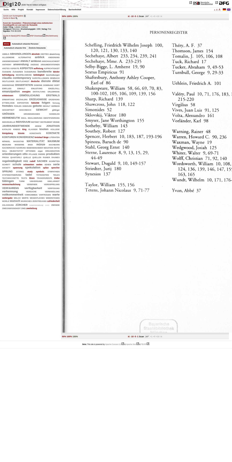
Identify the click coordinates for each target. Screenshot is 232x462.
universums (36, 181)
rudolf (32, 161)
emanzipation (11, 91)
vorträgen (45, 194)
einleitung (36, 88)
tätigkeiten (42, 174)
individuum (23, 121)
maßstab (18, 141)
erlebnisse (54, 91)
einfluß (6, 88)
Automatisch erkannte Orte (15, 48)
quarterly (16, 157)
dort (57, 84)
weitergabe (7, 198)
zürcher (22, 204)
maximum (54, 141)
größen (8, 113)
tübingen (8, 181)
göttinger (56, 110)
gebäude (27, 105)
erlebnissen (7, 95)
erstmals (53, 95)
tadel (29, 174)
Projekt (21, 10)
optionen (30, 150)
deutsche (35, 81)
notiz (57, 147)
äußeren (18, 71)
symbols (40, 171)
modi (30, 144)
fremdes (7, 105)
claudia (7, 77)
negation (48, 147)
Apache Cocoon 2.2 (113, 344)
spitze (46, 168)
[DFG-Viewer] (21, 36)
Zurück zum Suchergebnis (13, 16)
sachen (42, 161)
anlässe (36, 61)
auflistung (38, 68)
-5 (135, 16)
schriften (54, 160)
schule (16, 164)
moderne (19, 144)
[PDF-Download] (36, 36)
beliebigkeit (38, 75)
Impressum (40, 10)
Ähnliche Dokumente (37, 48)
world (5, 200)
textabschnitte (10, 177)
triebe (57, 178)
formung (56, 103)
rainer (46, 157)
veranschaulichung (11, 184)
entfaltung (39, 91)
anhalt (25, 61)
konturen (9, 137)
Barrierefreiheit (75, 10)
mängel (6, 141)
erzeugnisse (38, 99)
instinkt (35, 121)
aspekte (14, 68)
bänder (56, 72)
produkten (53, 153)
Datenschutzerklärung (57, 10)
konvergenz (25, 137)
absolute (36, 54)
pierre (41, 153)
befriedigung (8, 75)
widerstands (53, 197)
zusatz (47, 205)
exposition (22, 102)
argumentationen (50, 64)
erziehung (54, 99)
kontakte (53, 133)
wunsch (15, 200)
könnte (21, 133)
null (4, 150)
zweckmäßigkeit (11, 208)
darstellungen (40, 77)
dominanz (48, 84)
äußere (6, 71)
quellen (36, 157)
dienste (46, 81)
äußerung (30, 71)
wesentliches (37, 197)
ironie (56, 121)
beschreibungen (53, 75)
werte (25, 197)
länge (46, 137)
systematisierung (11, 174)
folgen (46, 102)
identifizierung (51, 117)
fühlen (17, 105)
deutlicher (8, 81)
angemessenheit (11, 61)
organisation (52, 150)
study (30, 171)
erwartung (8, 99)
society (6, 167)
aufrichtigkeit (52, 68)
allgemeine (8, 57)
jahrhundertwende (16, 125)
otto (25, 153)
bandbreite (45, 71)
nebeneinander (34, 147)
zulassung (8, 204)
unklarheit (53, 181)
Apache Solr (131, 344)
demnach (55, 77)
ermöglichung (29, 95)
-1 (138, 16)
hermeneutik (11, 117)
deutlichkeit (22, 81)
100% (69, 16)
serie (56, 164)
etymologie (8, 102)
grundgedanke (32, 113)
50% (64, 16)
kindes (16, 129)
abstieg (44, 53)
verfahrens (10, 188)
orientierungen (11, 153)
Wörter (6, 44)
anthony (6, 64)
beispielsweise (24, 74)
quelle (27, 157)
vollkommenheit (12, 194)
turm (22, 181)
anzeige (35, 64)
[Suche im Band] (9, 36)
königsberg (7, 133)
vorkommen (31, 194)
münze (40, 144)
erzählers (21, 99)
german (55, 105)
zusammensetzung (36, 205)
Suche (6, 10)
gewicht (41, 109)
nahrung (21, 147)
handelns (54, 113)
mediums (6, 144)
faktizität (35, 103)
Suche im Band (9, 18)
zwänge (55, 204)
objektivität (16, 150)
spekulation (32, 167)
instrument (46, 121)
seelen (39, 164)
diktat (56, 81)
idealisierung (35, 117)
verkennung (10, 191)
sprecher (55, 168)
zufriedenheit (53, 201)
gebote (37, 105)
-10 (132, 16)
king (24, 129)
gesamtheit (8, 109)
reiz (25, 160)
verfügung (54, 188)
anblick (39, 57)
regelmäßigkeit (12, 160)
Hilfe (13, 10)
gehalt (46, 105)
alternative (24, 57)
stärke (20, 171)
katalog (6, 129)
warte (56, 194)
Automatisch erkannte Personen (25, 44)
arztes (6, 68)
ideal (24, 117)
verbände (32, 184)
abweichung (55, 54)
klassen (32, 129)
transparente (44, 177)
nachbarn (54, 144)
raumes (56, 157)
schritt (6, 164)
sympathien (54, 171)
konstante (35, 133)
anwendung (21, 64)
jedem (38, 125)
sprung (7, 171)
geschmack (25, 109)
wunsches (26, 200)
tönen (32, 178)
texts (24, 177)
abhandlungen (20, 53)
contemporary (22, 77)
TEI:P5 (143, 344)
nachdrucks (9, 147)
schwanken (28, 164)
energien (26, 91)
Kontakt (30, 10)
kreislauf (39, 137)
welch (17, 197)
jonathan (53, 125)
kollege (55, 129)
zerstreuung (39, 200)
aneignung (54, 57)
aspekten (26, 68)
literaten (54, 137)
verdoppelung (52, 184)
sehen (48, 164)
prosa (5, 157)
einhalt (21, 88)
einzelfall (54, 88)
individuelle (8, 121)
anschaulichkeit (51, 61)
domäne (38, 84)
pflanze (33, 153)
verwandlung (52, 191)
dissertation (24, 85)
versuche (31, 191)
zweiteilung (31, 208)
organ (40, 151)
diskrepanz (8, 84)
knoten (44, 129)
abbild (5, 53)
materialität (36, 141)
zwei (23, 208)
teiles (56, 174)
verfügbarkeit (33, 188)
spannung (17, 168)
